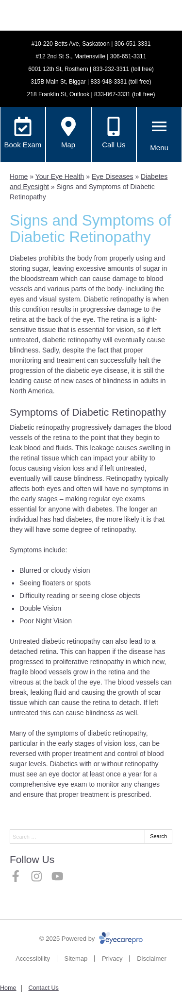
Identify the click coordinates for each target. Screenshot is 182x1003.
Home (19, 176)
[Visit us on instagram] (37, 876)
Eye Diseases (112, 176)
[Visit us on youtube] (57, 876)
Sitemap (76, 958)
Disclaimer (151, 958)
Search (158, 836)
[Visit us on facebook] (16, 876)
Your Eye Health (59, 176)
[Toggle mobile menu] (159, 126)
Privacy (112, 958)
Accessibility (33, 958)
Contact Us (43, 988)
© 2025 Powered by (91, 938)
